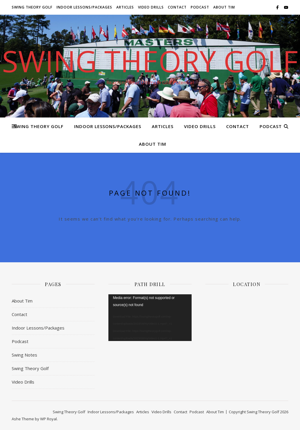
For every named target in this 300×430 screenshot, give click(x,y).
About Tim (224, 7)
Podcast (200, 7)
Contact (177, 7)
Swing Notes (24, 355)
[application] (149, 317)
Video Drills (151, 7)
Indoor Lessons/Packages (84, 7)
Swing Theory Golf (32, 7)
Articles (125, 7)
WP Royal (48, 418)
